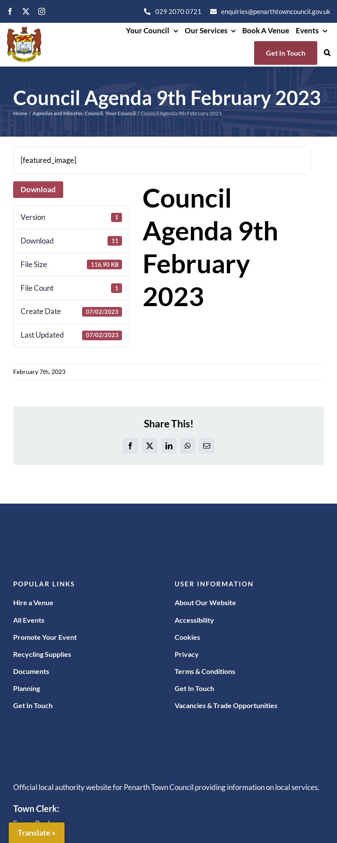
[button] (327, 53)
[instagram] (41, 11)
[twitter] (25, 11)
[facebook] (10, 11)
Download (38, 189)
